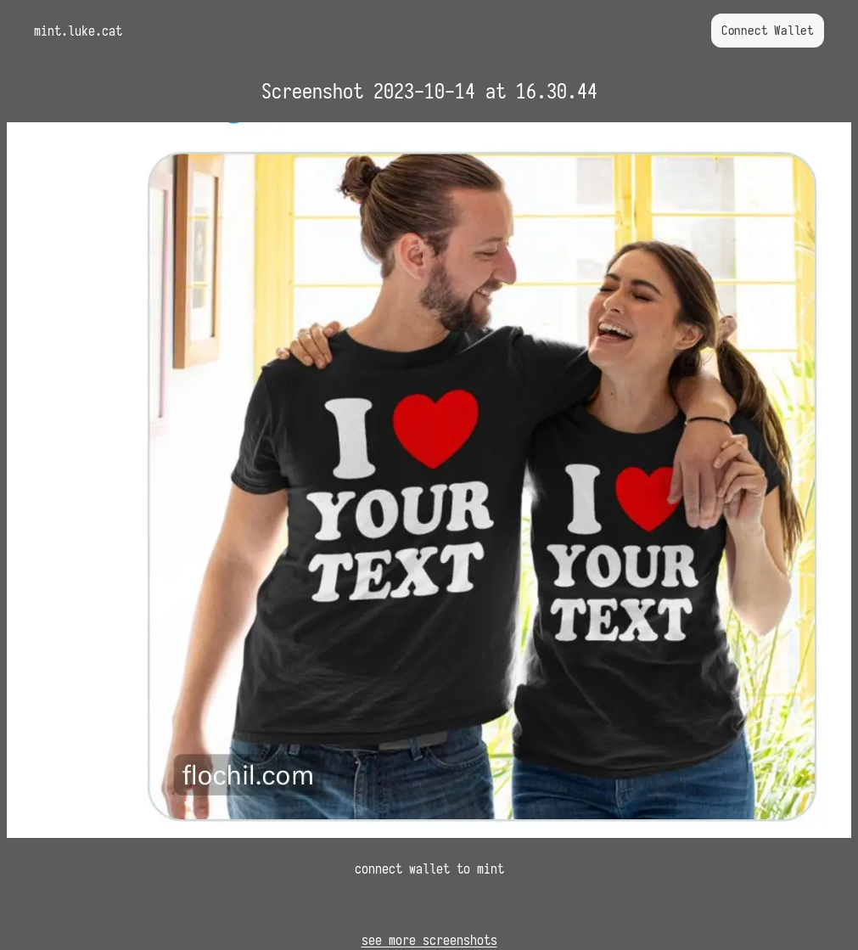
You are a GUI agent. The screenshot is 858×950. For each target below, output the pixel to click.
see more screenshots (429, 939)
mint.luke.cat (78, 30)
